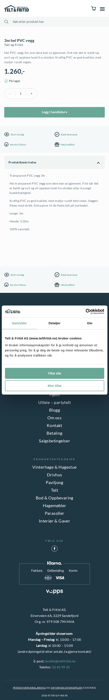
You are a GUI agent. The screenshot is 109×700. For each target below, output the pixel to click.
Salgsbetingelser (54, 440)
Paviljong (54, 482)
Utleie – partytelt (54, 402)
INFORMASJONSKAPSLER (66, 687)
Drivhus (54, 474)
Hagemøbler (54, 505)
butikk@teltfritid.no (60, 661)
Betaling (54, 433)
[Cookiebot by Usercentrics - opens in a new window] (85, 311)
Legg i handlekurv (54, 112)
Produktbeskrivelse (22, 162)
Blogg (54, 409)
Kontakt (54, 425)
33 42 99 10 (61, 667)
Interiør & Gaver (54, 520)
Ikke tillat (54, 385)
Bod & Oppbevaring (54, 497)
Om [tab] (89, 323)
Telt (54, 490)
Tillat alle (54, 373)
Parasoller (54, 513)
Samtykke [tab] (19, 323)
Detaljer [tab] (55, 323)
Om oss (54, 417)
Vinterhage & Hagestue (54, 467)
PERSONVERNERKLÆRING (29, 687)
